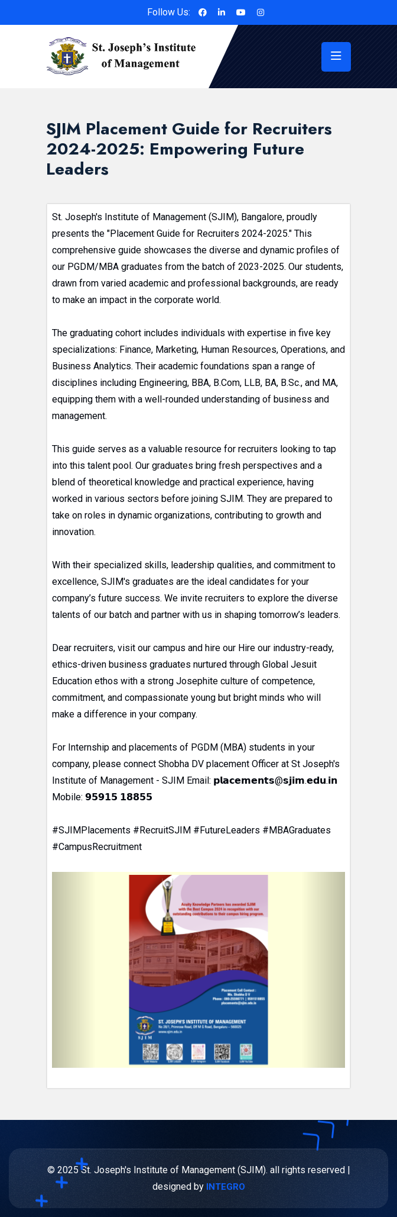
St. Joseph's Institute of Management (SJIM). (174, 1170)
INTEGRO (225, 1186)
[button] (74, 970)
